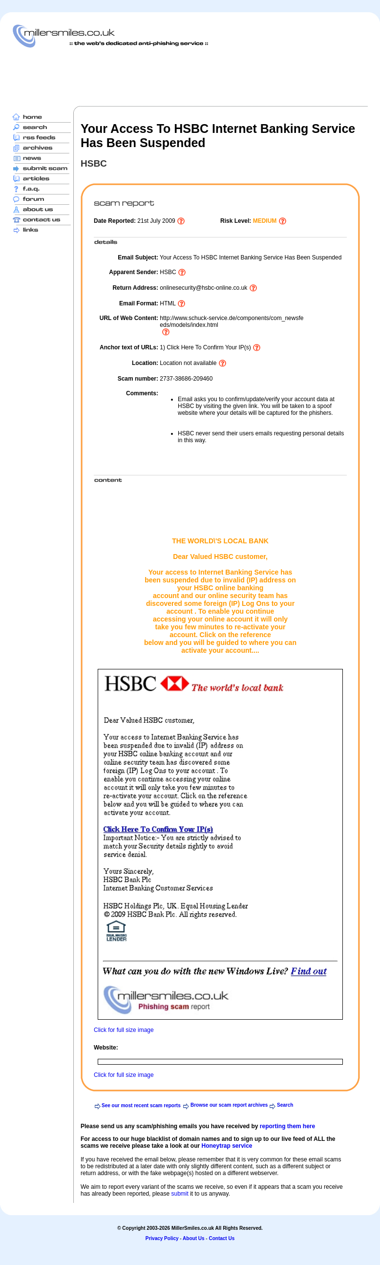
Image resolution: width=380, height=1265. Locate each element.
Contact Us (221, 1238)
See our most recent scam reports (141, 1105)
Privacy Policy (162, 1238)
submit (179, 1193)
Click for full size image (124, 1030)
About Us (193, 1238)
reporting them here (287, 1126)
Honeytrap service (226, 1145)
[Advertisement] (190, 77)
